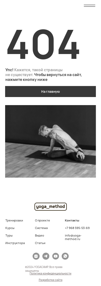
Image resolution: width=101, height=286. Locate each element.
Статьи (40, 243)
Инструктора (15, 243)
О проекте (42, 220)
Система (41, 228)
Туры (9, 235)
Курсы (10, 228)
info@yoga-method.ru (73, 237)
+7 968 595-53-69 (77, 228)
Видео (39, 235)
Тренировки (14, 220)
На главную (50, 91)
